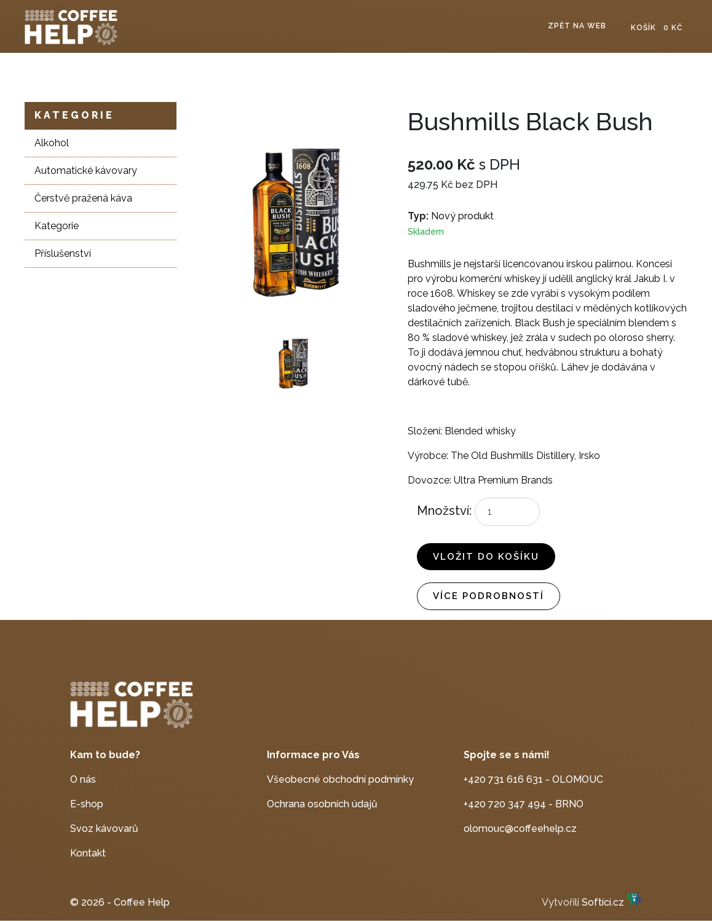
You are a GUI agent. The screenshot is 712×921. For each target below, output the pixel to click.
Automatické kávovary (85, 170)
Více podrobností (488, 596)
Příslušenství (62, 253)
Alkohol (51, 143)
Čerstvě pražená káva (83, 198)
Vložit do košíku (486, 556)
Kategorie (74, 115)
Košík (656, 27)
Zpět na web (577, 26)
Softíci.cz (603, 902)
